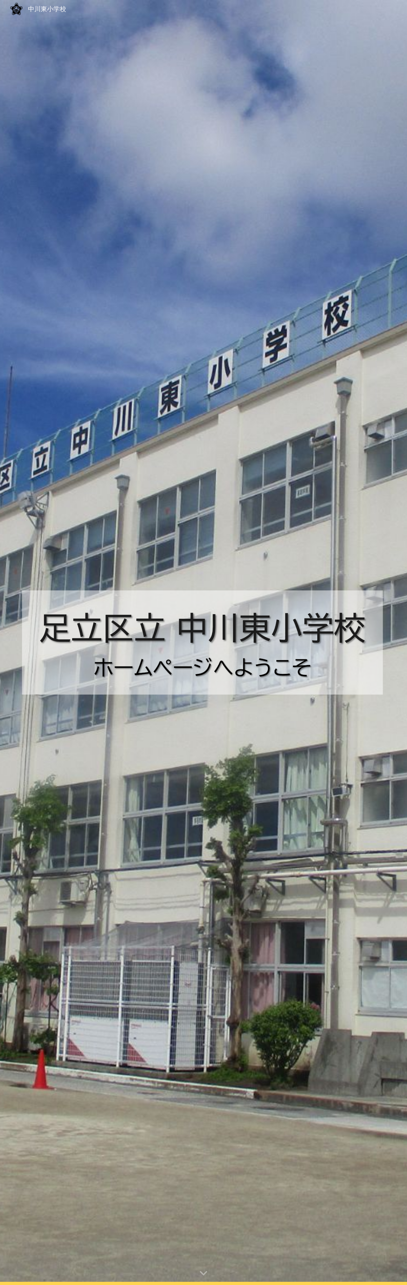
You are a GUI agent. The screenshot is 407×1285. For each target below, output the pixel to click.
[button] (203, 1273)
